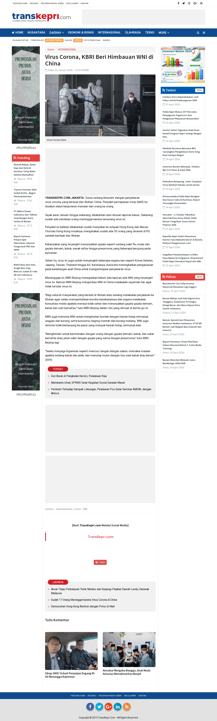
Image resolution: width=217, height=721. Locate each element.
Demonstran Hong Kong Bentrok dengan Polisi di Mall (83, 606)
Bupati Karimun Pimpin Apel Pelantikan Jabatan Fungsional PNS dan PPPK (24, 243)
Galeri (68, 40)
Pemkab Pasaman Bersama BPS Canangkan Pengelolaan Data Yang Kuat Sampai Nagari (181, 152)
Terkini (169, 90)
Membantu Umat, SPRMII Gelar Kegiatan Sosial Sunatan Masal (88, 382)
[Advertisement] (143, 17)
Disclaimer (72, 3)
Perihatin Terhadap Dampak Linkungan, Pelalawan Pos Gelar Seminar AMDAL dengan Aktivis (101, 391)
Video (78, 40)
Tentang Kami (20, 3)
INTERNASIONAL (109, 32)
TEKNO (149, 32)
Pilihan (169, 276)
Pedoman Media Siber (52, 3)
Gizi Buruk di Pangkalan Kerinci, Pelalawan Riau (79, 376)
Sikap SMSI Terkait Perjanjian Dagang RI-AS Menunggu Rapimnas (70, 675)
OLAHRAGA (133, 32)
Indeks (106, 40)
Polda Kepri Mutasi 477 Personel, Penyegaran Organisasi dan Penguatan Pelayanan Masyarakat (181, 115)
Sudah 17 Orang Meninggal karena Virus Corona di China (84, 599)
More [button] (162, 32)
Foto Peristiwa (92, 40)
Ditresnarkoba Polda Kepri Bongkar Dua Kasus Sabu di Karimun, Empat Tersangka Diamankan (181, 200)
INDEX (199, 90)
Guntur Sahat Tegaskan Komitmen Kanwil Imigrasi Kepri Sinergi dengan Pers (182, 133)
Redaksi (34, 3)
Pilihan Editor (20, 40)
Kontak (84, 3)
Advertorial (54, 40)
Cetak (100, 562)
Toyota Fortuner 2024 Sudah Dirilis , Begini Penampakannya (25, 193)
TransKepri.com (101, 537)
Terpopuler (37, 40)
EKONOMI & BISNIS (81, 32)
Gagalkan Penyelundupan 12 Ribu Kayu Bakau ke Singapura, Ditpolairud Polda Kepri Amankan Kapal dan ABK (183, 258)
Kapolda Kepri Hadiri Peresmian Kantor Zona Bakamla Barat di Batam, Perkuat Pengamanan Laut (183, 240)
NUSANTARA (36, 32)
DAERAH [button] (55, 32)
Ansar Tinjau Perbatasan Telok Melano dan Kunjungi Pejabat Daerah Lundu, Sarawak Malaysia (100, 591)
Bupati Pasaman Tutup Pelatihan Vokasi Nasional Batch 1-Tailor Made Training (182, 345)
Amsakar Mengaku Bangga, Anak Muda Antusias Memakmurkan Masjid (126, 672)
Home (17, 32)
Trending (22, 158)
